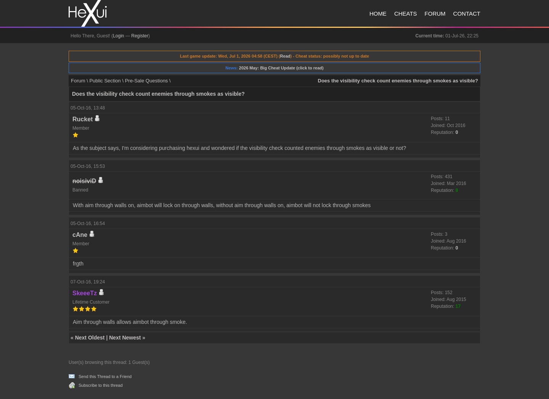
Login (118, 36)
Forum (435, 13)
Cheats (405, 13)
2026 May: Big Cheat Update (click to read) (281, 68)
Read (285, 56)
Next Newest (125, 338)
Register (139, 36)
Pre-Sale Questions (146, 81)
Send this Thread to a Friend (105, 376)
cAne (79, 235)
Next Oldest (90, 338)
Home (378, 13)
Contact (466, 13)
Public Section (104, 81)
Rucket (82, 119)
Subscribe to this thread (101, 385)
